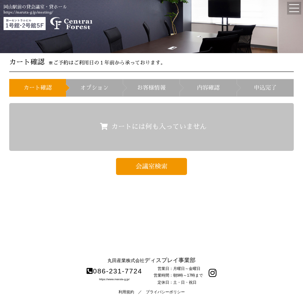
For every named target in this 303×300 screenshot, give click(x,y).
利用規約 (126, 292)
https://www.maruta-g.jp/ (114, 279)
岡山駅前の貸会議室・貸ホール (35, 7)
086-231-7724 (114, 271)
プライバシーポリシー (165, 292)
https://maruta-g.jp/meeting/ (28, 12)
